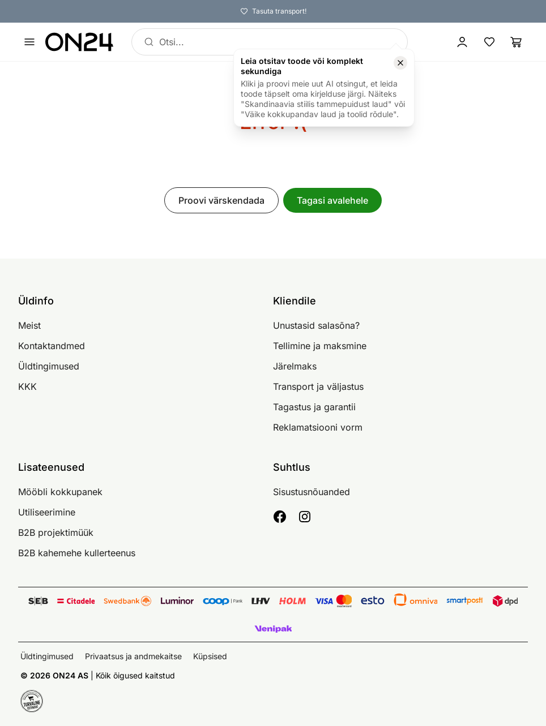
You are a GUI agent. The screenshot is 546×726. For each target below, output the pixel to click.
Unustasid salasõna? (316, 325)
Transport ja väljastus (318, 386)
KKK (27, 386)
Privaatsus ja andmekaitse (133, 656)
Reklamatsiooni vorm (317, 427)
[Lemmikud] (489, 42)
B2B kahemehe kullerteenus (76, 553)
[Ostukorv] (516, 42)
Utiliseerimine (46, 512)
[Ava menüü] (29, 42)
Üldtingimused (48, 366)
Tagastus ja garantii (314, 407)
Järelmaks (295, 366)
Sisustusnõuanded (311, 491)
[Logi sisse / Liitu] (462, 42)
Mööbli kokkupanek (60, 491)
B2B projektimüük (55, 532)
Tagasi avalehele (332, 200)
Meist (29, 325)
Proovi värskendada (221, 200)
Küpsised (210, 656)
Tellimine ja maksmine (319, 345)
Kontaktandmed (51, 345)
